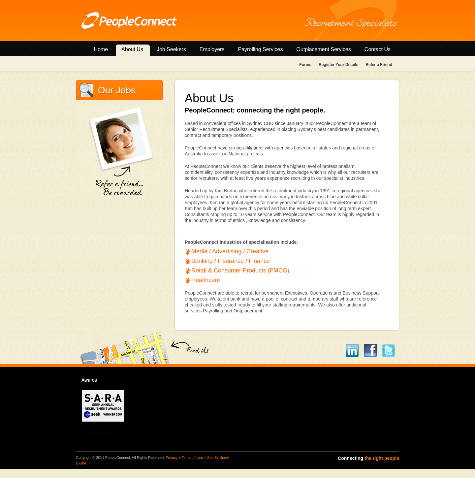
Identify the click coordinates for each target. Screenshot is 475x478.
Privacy (171, 458)
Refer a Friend (378, 64)
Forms (305, 64)
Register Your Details (338, 64)
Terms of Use (192, 458)
